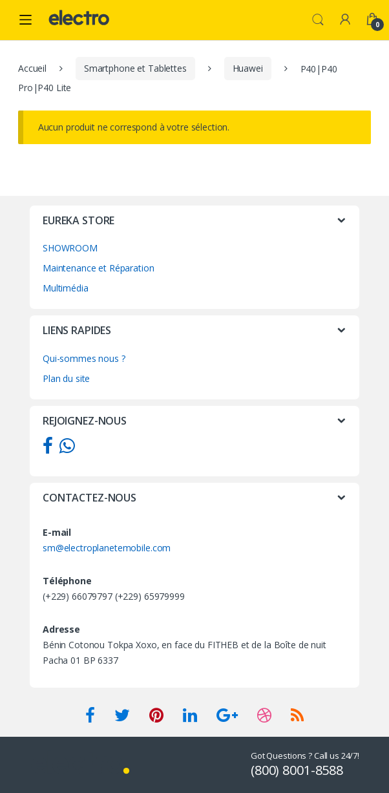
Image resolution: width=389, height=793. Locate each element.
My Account (345, 20)
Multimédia (66, 288)
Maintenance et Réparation (98, 268)
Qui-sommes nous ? (84, 358)
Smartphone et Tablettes (135, 68)
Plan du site (66, 378)
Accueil (32, 68)
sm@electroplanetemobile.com (107, 548)
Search (318, 20)
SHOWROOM (70, 248)
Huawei (248, 68)
